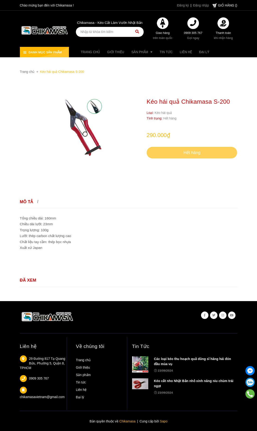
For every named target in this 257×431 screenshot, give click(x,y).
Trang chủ (83, 360)
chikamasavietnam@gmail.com (42, 397)
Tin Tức (140, 346)
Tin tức (81, 382)
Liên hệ (28, 346)
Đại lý (80, 397)
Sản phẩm (83, 375)
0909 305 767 (193, 33)
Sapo (163, 421)
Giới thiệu (83, 367)
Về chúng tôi (90, 346)
